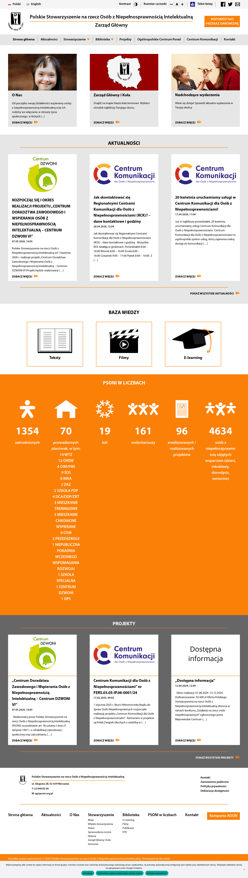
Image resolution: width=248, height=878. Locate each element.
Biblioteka (103, 39)
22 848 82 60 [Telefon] (41, 789)
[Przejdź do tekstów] (55, 344)
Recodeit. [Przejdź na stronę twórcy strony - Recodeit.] (169, 858)
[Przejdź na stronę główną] (23, 786)
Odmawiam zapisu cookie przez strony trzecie (119, 873)
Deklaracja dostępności (215, 791)
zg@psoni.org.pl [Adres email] (44, 793)
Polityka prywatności (213, 786)
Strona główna (24, 39)
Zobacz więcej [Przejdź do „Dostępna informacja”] (188, 740)
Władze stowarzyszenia (100, 824)
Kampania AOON (223, 816)
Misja (91, 820)
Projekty (125, 39)
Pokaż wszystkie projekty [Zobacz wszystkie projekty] (218, 757)
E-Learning (128, 820)
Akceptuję (87, 873)
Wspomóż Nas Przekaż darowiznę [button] (222, 21)
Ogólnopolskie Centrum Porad (159, 39)
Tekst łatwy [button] (201, 4)
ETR (125, 832)
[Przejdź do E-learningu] (193, 344)
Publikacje (128, 828)
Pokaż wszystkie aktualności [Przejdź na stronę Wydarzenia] (215, 293)
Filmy (126, 824)
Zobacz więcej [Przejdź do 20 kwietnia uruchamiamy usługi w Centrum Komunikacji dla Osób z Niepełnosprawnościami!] (188, 276)
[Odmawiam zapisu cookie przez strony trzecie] (244, 869)
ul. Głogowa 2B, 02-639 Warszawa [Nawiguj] (50, 784)
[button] (135, 4)
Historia (92, 836)
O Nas (74, 815)
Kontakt (229, 39)
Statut (91, 828)
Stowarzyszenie (74, 39)
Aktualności (49, 39)
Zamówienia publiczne (215, 782)
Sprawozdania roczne (99, 832)
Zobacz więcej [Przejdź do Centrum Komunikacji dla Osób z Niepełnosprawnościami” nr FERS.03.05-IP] (107, 740)
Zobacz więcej (25, 122)
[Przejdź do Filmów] (124, 344)
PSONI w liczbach (162, 815)
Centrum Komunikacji (202, 39)
